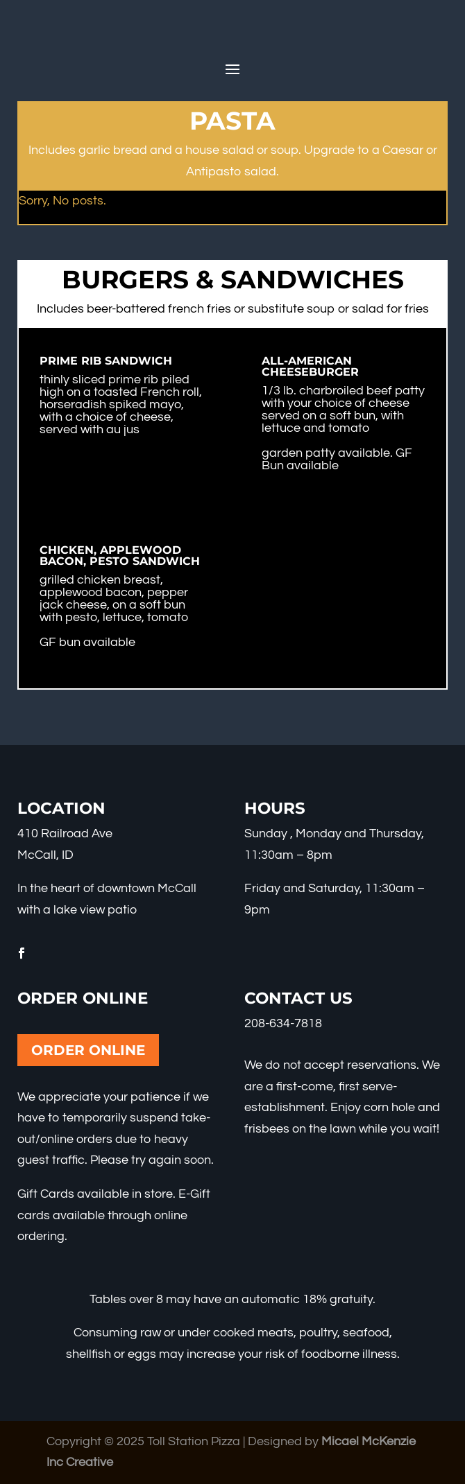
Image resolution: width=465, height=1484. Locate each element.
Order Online (88, 1050)
